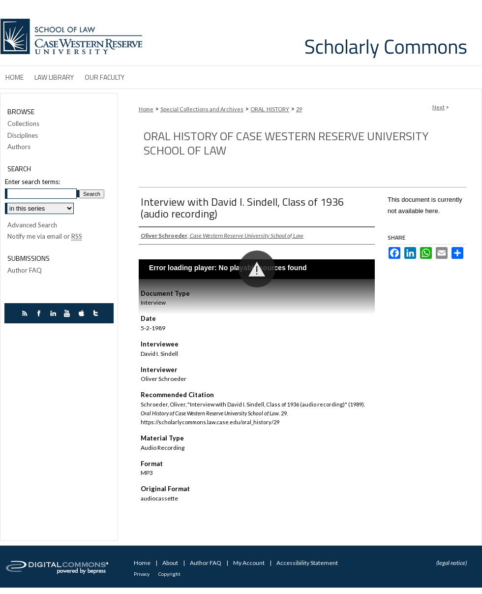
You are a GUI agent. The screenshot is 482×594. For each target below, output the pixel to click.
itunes (83, 313)
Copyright (169, 574)
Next (438, 107)
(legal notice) (451, 562)
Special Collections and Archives (201, 109)
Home (146, 109)
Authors (18, 147)
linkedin (54, 313)
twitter (97, 313)
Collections (23, 123)
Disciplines (22, 135)
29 (299, 109)
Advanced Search (32, 225)
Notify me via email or (44, 237)
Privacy (142, 574)
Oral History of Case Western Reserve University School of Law (286, 143)
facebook (40, 313)
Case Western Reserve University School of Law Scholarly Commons (314, 32)
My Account (249, 562)
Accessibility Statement (307, 562)
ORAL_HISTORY (269, 109)
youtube (68, 313)
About (170, 562)
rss (25, 313)
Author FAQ (24, 270)
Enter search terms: (32, 182)
